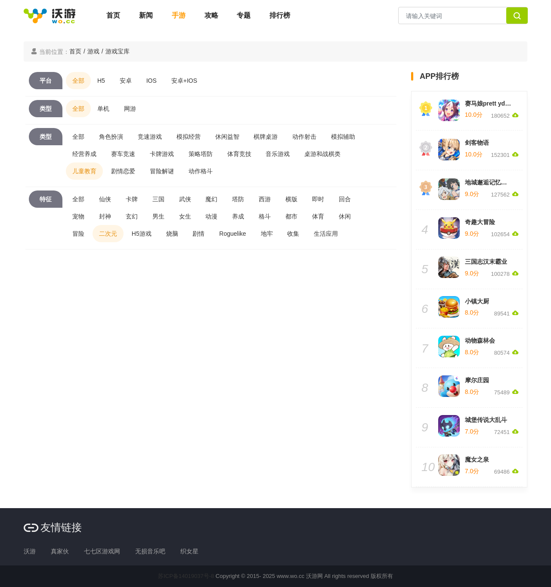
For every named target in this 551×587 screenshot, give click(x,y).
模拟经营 (188, 136)
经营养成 (84, 153)
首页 (113, 15)
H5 (101, 80)
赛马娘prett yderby (491, 103)
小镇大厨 (477, 301)
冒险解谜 (162, 171)
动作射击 (304, 136)
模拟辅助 (343, 136)
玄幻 (132, 216)
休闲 (345, 216)
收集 (293, 233)
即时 (318, 199)
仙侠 (105, 199)
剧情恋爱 (123, 171)
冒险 (78, 233)
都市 (291, 216)
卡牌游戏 (162, 153)
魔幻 (211, 199)
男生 (158, 216)
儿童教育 (84, 171)
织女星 (189, 551)
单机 (103, 108)
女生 (185, 216)
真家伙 (60, 551)
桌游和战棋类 (322, 153)
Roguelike (232, 233)
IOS (151, 80)
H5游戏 (142, 233)
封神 (105, 216)
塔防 (238, 199)
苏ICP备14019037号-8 (186, 576)
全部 (78, 80)
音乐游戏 (278, 153)
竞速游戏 (150, 136)
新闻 (146, 15)
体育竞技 (239, 153)
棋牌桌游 (266, 136)
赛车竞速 (123, 153)
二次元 (108, 233)
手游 (179, 15)
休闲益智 (227, 136)
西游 (265, 199)
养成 (238, 216)
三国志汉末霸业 (486, 261)
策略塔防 (201, 153)
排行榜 (279, 15)
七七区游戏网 (102, 551)
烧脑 (172, 233)
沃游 (30, 551)
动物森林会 (480, 340)
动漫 (211, 216)
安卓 (126, 80)
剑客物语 (477, 142)
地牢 (267, 233)
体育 (318, 216)
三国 (158, 199)
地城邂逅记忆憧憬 (489, 182)
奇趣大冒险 (480, 222)
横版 (291, 199)
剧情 (198, 233)
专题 (244, 15)
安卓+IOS (184, 80)
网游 (130, 108)
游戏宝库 (117, 51)
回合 (345, 199)
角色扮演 (111, 136)
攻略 (211, 15)
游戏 (93, 51)
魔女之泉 (477, 459)
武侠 (185, 199)
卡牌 (132, 199)
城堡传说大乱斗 (486, 419)
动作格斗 (201, 171)
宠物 (78, 216)
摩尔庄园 (477, 380)
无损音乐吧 (150, 551)
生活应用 (326, 233)
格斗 (265, 216)
